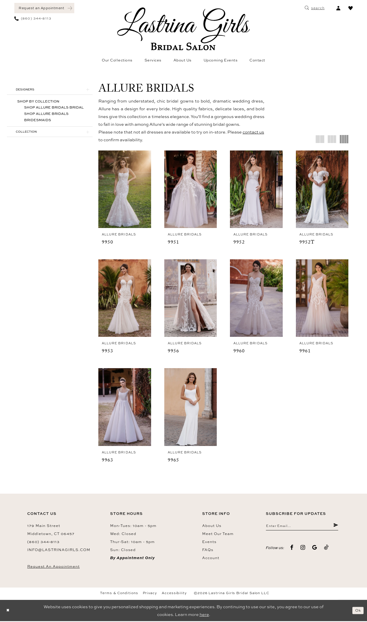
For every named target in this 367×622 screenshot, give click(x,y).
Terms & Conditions (119, 594)
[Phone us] (32, 18)
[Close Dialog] (8, 611)
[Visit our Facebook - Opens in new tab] (292, 550)
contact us (253, 132)
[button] (338, 8)
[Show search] (315, 8)
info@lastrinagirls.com (58, 550)
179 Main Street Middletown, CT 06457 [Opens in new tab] (51, 530)
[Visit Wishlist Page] (350, 8)
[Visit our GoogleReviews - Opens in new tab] (314, 550)
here (204, 615)
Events (209, 542)
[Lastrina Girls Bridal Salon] (183, 28)
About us (211, 526)
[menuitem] (44, 8)
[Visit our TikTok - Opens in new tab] (326, 550)
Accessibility (174, 594)
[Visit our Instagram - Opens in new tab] (303, 550)
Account (210, 558)
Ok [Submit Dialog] (357, 611)
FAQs (207, 550)
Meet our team (218, 534)
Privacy (150, 594)
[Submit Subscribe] (335, 527)
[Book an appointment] (44, 8)
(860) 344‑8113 (43, 542)
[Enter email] (302, 527)
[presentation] (124, 189)
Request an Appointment (53, 567)
